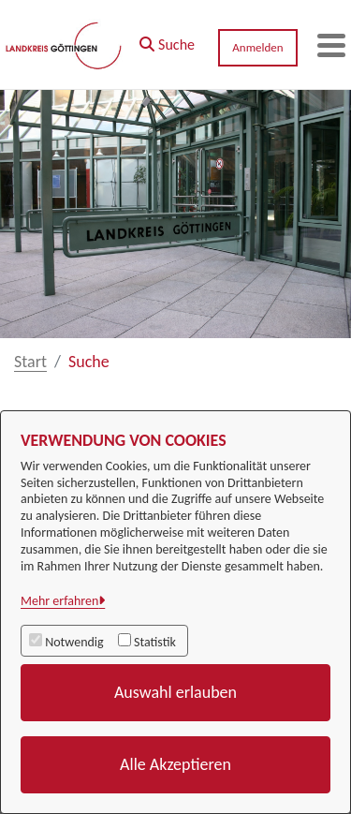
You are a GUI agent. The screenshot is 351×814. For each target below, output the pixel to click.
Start (30, 361)
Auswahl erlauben (175, 692)
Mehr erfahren (59, 601)
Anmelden (257, 47)
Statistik (155, 642)
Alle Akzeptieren (175, 764)
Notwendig (74, 642)
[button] (167, 40)
